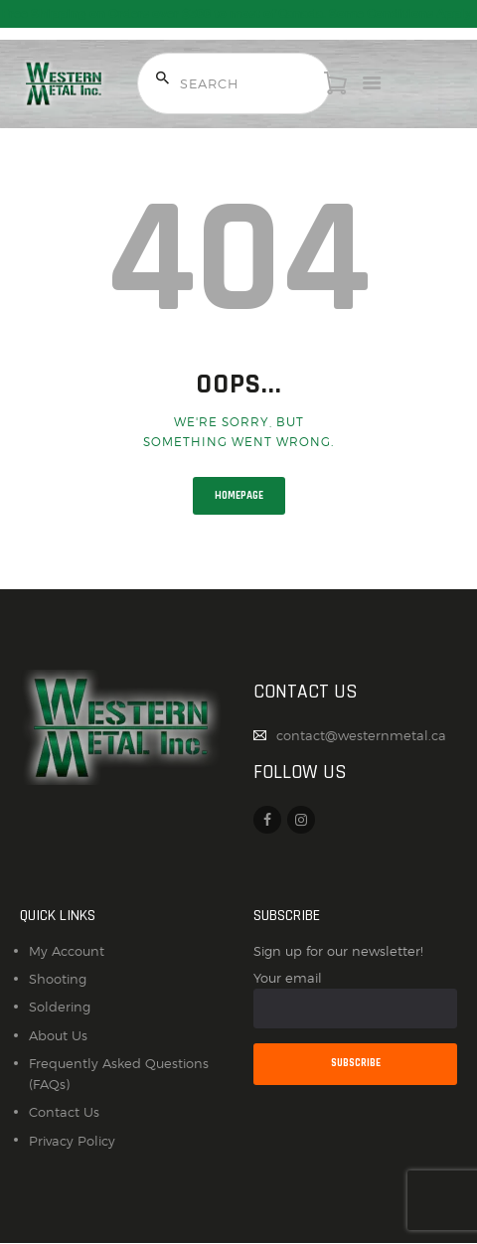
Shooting (57, 979)
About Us (58, 1035)
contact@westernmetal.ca (361, 735)
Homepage (239, 496)
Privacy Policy (72, 1141)
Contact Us (64, 1112)
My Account (66, 951)
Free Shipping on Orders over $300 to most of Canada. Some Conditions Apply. (238, 14)
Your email (355, 999)
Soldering (59, 1006)
